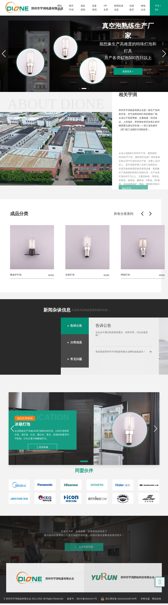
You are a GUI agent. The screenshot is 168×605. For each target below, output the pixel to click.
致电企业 (143, 8)
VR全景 (106, 8)
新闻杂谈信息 (118, 8)
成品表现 (83, 8)
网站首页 (59, 8)
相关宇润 (71, 8)
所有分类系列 (123, 215)
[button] (79, 89)
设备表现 (94, 8)
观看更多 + (127, 74)
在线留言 (131, 8)
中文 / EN (158, 8)
